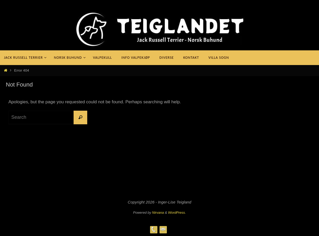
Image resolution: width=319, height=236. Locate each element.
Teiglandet (32, 28)
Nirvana (158, 212)
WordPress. (177, 212)
